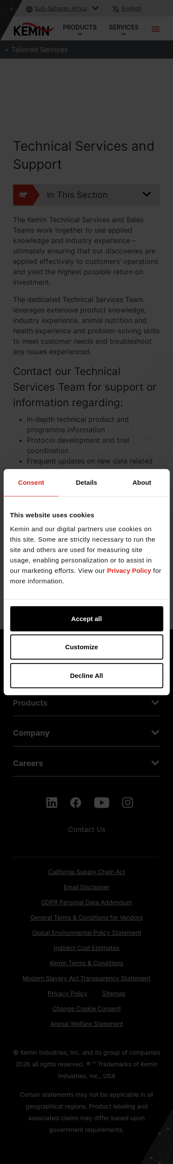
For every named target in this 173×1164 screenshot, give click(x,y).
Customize (86, 647)
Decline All (86, 675)
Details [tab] (86, 482)
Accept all (86, 618)
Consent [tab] (31, 482)
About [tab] (142, 482)
